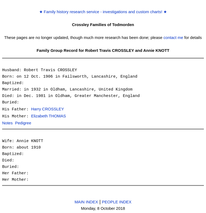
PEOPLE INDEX (116, 201)
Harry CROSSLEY (47, 109)
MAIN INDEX (86, 201)
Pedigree (23, 122)
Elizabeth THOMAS (48, 116)
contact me (173, 37)
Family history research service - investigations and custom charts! (103, 11)
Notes (7, 122)
